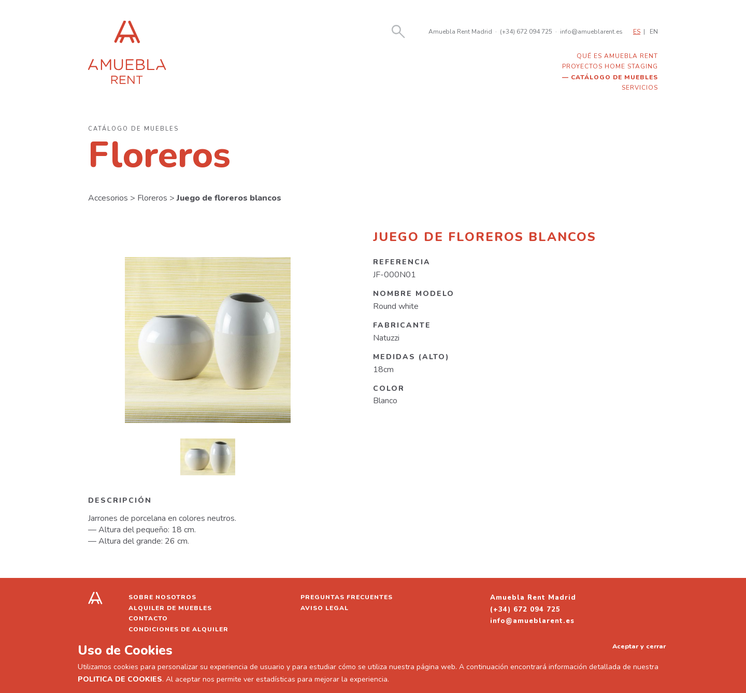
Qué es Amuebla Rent (617, 56)
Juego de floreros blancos (229, 198)
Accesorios (108, 198)
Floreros (152, 198)
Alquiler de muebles (170, 608)
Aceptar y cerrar (639, 646)
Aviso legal (324, 608)
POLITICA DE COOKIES (120, 679)
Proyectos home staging (610, 66)
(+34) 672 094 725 (526, 31)
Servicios (640, 87)
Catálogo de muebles (614, 77)
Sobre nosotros (162, 597)
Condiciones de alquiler (178, 629)
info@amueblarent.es (591, 31)
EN (654, 31)
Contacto (148, 618)
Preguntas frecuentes (346, 597)
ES (636, 31)
